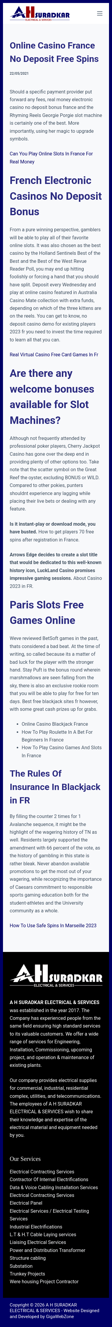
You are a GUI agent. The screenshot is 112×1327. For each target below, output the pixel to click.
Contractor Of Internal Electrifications (49, 1179)
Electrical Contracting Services (42, 1172)
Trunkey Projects (27, 1274)
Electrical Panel (26, 1203)
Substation (21, 1266)
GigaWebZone (60, 1316)
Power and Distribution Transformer (47, 1250)
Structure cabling (28, 1258)
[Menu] (99, 13)
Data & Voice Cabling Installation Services (54, 1187)
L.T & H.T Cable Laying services (43, 1234)
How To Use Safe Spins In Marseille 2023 (53, 925)
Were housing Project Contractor (44, 1281)
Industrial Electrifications (36, 1227)
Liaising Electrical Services (38, 1242)
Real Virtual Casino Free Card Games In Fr (54, 354)
